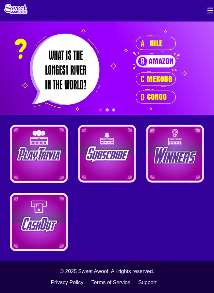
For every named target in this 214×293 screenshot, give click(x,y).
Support (147, 282)
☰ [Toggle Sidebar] (210, 10)
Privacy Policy (67, 282)
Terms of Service (110, 282)
